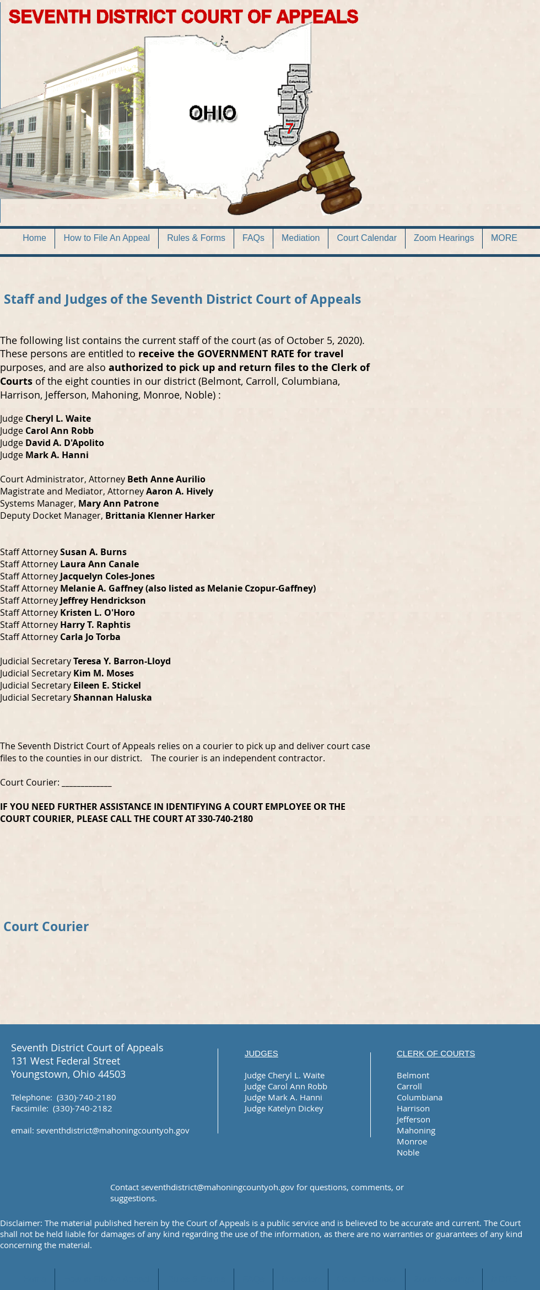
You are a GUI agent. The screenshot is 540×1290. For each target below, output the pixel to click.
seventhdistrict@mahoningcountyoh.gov (113, 1130)
